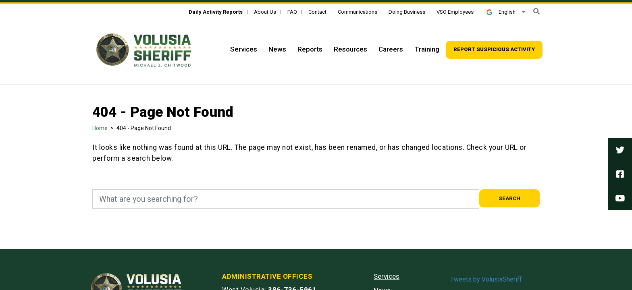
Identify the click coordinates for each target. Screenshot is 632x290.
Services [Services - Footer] (386, 276)
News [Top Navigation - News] (277, 49)
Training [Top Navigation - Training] (426, 49)
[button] (536, 11)
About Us (265, 12)
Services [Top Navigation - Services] (243, 49)
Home (100, 128)
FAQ (292, 12)
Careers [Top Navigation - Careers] (390, 49)
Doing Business (407, 12)
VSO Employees (455, 12)
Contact (317, 12)
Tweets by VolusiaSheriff (486, 279)
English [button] (501, 12)
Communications (357, 12)
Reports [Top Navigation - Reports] (309, 49)
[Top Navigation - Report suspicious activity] (494, 50)
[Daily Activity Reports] (216, 12)
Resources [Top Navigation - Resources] (350, 49)
